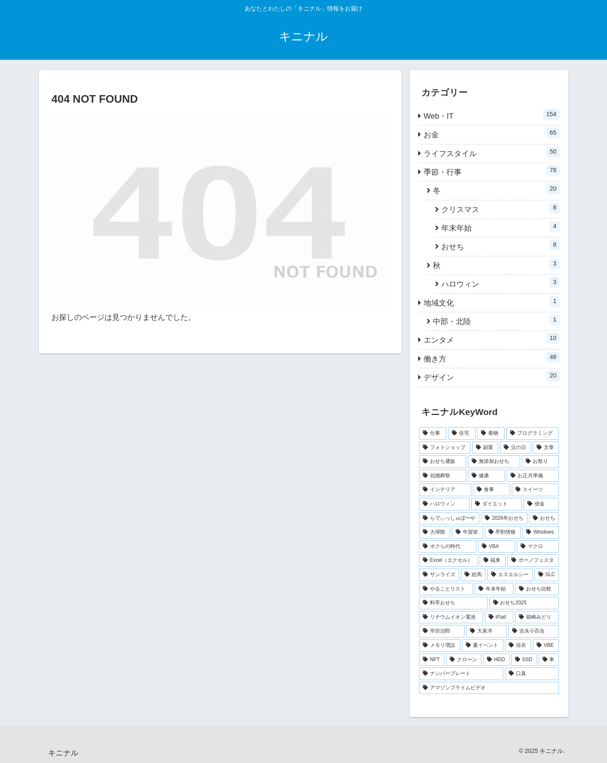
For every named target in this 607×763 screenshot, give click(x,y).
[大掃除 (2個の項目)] (434, 532)
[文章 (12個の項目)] (546, 447)
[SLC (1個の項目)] (546, 575)
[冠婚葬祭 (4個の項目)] (442, 476)
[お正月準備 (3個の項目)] (533, 476)
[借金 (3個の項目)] (541, 504)
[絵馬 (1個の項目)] (473, 575)
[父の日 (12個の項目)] (515, 447)
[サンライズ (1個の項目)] (439, 575)
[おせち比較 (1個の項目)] (537, 589)
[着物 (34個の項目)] (491, 433)
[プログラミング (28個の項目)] (532, 433)
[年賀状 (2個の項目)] (467, 532)
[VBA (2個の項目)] (496, 546)
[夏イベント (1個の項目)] (482, 645)
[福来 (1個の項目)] (493, 560)
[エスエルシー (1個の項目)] (509, 575)
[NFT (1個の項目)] (431, 660)
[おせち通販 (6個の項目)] (442, 461)
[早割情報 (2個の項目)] (503, 532)
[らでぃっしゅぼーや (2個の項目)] (449, 518)
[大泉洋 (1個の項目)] (486, 631)
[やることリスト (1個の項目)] (446, 589)
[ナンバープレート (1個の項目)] (461, 673)
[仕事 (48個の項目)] (432, 433)
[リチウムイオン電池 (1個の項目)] (451, 617)
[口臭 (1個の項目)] (532, 673)
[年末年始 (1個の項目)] (494, 589)
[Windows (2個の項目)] (540, 532)
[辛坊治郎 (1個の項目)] (442, 631)
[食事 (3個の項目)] (491, 490)
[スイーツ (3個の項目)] (535, 490)
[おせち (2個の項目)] (544, 518)
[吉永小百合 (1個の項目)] (533, 631)
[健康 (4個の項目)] (486, 476)
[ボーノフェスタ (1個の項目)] (533, 560)
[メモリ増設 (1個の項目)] (439, 645)
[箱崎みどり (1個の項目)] (537, 617)
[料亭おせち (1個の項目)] (453, 603)
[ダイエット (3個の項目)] (496, 504)
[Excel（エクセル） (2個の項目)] (448, 560)
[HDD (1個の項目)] (496, 660)
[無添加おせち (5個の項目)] (494, 461)
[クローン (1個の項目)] (463, 660)
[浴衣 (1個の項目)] (518, 645)
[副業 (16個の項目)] (485, 447)
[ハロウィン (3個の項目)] (444, 504)
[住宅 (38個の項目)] (461, 433)
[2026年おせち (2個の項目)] (504, 518)
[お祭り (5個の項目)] (540, 461)
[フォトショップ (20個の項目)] (444, 447)
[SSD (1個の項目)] (524, 660)
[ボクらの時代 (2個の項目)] (447, 546)
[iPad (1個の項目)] (499, 617)
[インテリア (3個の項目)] (445, 490)
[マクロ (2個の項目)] (538, 546)
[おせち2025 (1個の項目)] (524, 603)
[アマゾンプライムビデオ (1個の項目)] (489, 688)
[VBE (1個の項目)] (546, 645)
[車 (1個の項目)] (549, 660)
